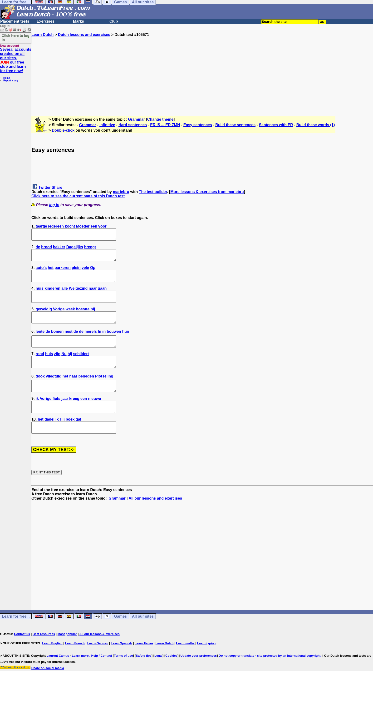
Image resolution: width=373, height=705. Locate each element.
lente (40, 342)
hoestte (82, 318)
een (94, 226)
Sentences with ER (276, 125)
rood (40, 367)
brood (46, 249)
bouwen (114, 342)
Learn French (74, 664)
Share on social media (47, 689)
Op (92, 272)
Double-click (63, 130)
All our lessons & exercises (99, 655)
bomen (57, 342)
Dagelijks (74, 249)
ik (37, 416)
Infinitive (107, 125)
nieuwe (94, 416)
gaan (102, 295)
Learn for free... (15, 638)
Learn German (97, 664)
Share (57, 187)
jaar (64, 416)
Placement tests (14, 21)
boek (70, 439)
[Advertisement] (202, 70)
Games (120, 638)
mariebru (121, 192)
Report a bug (10, 80)
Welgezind (78, 295)
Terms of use (123, 677)
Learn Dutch (42, 35)
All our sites (143, 638)
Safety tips (144, 677)
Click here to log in (15, 37)
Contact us (22, 655)
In (99, 342)
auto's (41, 272)
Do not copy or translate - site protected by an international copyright (269, 677)
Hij (62, 439)
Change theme (160, 119)
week (70, 318)
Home (6, 78)
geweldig (44, 318)
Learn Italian (144, 664)
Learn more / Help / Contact (92, 677)
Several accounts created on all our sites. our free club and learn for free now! (15, 60)
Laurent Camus (58, 677)
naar (93, 295)
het (51, 272)
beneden (86, 391)
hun (125, 342)
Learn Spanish (121, 664)
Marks (78, 21)
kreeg (74, 416)
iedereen (56, 226)
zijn (57, 367)
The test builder (153, 192)
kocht (70, 226)
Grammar (136, 119)
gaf (78, 439)
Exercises (45, 21)
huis (40, 295)
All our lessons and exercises (155, 520)
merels (90, 342)
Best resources (44, 655)
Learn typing (206, 664)
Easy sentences (197, 125)
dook (40, 391)
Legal (158, 677)
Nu (63, 367)
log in (54, 205)
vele (85, 272)
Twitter (44, 187)
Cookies (171, 677)
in (104, 342)
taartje (41, 226)
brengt (90, 249)
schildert (81, 367)
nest (69, 342)
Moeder (83, 226)
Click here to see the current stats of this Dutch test (78, 196)
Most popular (67, 655)
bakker (59, 249)
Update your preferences (198, 677)
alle (64, 295)
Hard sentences (132, 125)
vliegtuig (53, 391)
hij (93, 318)
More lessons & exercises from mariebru (207, 192)
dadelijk (51, 439)
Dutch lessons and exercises (84, 35)
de (38, 249)
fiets (56, 416)
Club (113, 21)
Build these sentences (235, 125)
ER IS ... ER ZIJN (165, 125)
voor (102, 226)
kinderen (52, 295)
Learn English (52, 664)
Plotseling (104, 391)
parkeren (62, 272)
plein (76, 272)
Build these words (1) (315, 125)
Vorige (59, 318)
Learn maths (185, 664)
